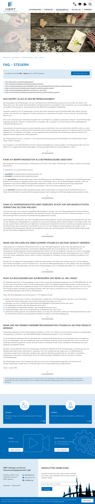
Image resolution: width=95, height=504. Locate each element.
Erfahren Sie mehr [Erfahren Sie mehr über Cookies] (59, 501)
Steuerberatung (27, 57)
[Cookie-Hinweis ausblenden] (87, 500)
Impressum (6, 485)
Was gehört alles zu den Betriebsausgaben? (19, 82)
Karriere (88, 10)
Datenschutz (16, 485)
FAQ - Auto (14, 442)
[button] (74, 4)
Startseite (6, 57)
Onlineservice (62, 10)
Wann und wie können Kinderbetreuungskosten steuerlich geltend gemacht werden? (32, 92)
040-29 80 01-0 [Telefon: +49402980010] (29, 475)
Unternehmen (35, 10)
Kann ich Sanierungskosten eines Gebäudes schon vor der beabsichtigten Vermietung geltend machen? (38, 86)
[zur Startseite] (10, 6)
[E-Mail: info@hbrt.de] (79, 4)
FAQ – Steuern (39, 57)
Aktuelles (76, 10)
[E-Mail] (59, 484)
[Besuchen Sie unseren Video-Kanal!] (85, 4)
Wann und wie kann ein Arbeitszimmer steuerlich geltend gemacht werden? (29, 88)
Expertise (48, 10)
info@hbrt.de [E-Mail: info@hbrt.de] (29, 480)
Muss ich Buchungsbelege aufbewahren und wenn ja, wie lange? (26, 90)
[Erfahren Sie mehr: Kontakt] (24, 412)
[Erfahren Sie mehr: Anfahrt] (70, 412)
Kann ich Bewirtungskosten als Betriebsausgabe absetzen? (24, 84)
